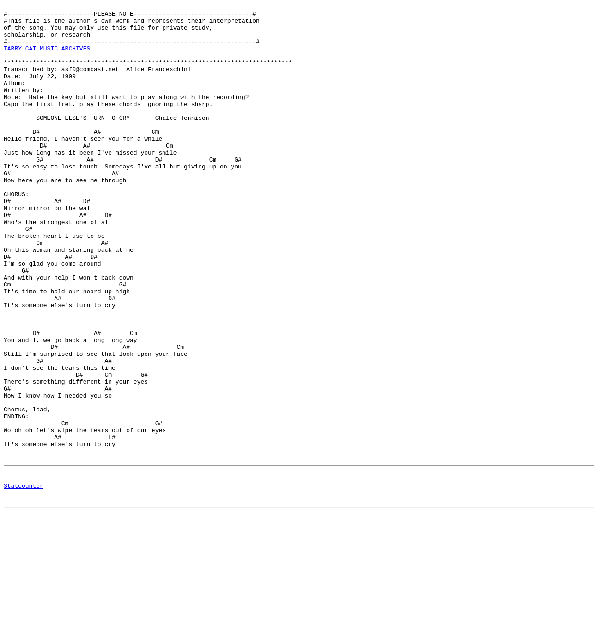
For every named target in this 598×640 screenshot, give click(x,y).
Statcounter (23, 581)
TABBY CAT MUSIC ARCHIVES (47, 58)
